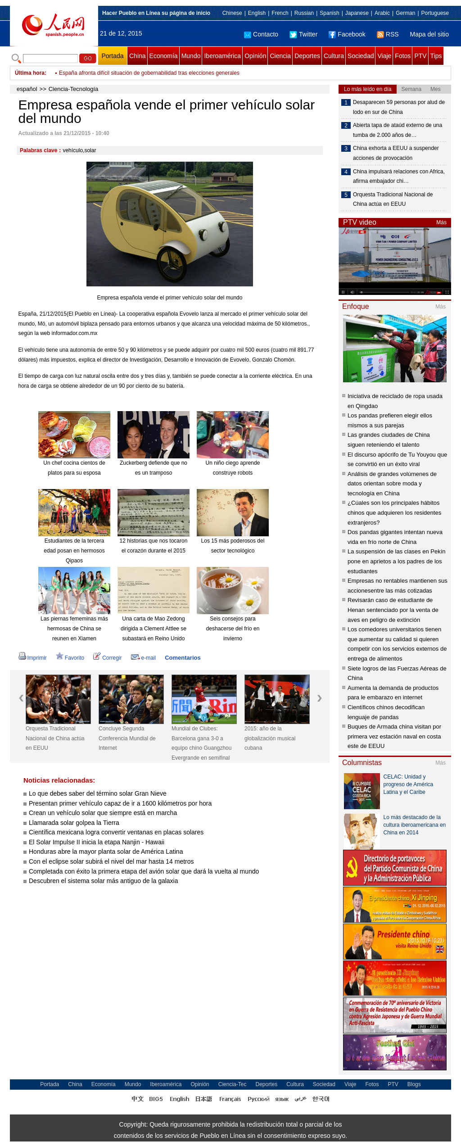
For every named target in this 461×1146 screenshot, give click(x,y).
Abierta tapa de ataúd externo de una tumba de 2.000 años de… (397, 130)
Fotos (403, 55)
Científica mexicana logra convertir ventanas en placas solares (116, 832)
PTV (420, 55)
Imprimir (32, 658)
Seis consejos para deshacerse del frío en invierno (233, 628)
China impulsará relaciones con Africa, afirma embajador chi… (399, 176)
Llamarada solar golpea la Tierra (74, 822)
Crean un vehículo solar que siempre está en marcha (103, 812)
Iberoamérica (222, 55)
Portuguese (435, 13)
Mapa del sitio (429, 34)
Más (441, 222)
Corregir (107, 658)
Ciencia (280, 55)
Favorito (70, 658)
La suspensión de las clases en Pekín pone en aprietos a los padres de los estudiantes (397, 561)
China (137, 55)
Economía (163, 55)
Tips (436, 55)
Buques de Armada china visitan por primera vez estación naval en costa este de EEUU (394, 736)
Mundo (191, 55)
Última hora (30, 73)
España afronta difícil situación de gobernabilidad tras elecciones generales (149, 73)
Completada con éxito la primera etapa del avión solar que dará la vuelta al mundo (144, 871)
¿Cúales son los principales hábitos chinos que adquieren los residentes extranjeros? (394, 512)
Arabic (382, 13)
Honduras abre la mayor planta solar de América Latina (106, 851)
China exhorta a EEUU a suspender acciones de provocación (396, 153)
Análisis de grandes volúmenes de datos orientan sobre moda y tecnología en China (392, 484)
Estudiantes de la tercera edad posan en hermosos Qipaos (74, 550)
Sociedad (361, 55)
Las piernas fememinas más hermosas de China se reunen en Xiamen (74, 628)
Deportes (307, 55)
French (279, 13)
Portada (112, 55)
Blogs (414, 1084)
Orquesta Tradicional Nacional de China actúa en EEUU (55, 738)
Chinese (232, 13)
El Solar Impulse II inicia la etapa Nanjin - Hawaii (96, 842)
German (405, 13)
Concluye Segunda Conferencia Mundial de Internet (127, 738)
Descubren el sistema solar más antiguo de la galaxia (103, 880)
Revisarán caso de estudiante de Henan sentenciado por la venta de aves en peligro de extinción (393, 610)
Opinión (255, 55)
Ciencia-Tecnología (74, 89)
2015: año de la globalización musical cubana (269, 738)
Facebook (347, 34)
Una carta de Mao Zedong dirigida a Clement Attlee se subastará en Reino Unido (153, 628)
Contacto (261, 34)
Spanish (329, 13)
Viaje (384, 55)
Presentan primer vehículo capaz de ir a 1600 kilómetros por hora (120, 803)
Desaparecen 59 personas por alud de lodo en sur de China (399, 107)
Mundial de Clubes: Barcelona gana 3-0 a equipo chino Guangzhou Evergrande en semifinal (201, 743)
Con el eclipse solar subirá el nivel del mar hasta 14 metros (111, 861)
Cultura (334, 55)
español (27, 89)
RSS (388, 34)
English (257, 13)
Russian (304, 13)
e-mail (143, 658)
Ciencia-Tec (232, 1084)
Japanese (357, 13)
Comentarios (182, 657)
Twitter (303, 34)
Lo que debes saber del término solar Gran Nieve (98, 793)
